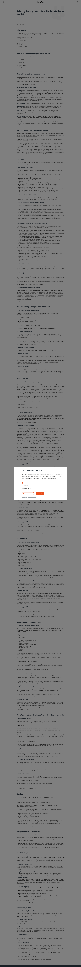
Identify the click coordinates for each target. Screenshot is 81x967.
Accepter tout (40, 493)
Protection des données (32, 497)
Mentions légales (24, 497)
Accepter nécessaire (27, 493)
